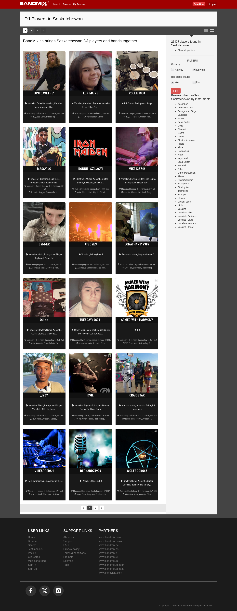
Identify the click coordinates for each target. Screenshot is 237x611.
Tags (66, 564)
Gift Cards (34, 557)
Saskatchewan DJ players (79, 41)
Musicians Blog (37, 561)
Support (68, 541)
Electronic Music (186, 140)
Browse (67, 4)
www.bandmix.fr (108, 553)
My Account (79, 4)
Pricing (32, 553)
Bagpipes (182, 115)
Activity (179, 69)
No (197, 82)
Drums (181, 136)
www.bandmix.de (109, 545)
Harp (180, 154)
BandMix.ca (33, 41)
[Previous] (25, 30)
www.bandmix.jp (108, 561)
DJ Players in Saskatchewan (53, 18)
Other (181, 169)
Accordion (183, 104)
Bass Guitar (184, 122)
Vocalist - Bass (185, 219)
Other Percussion (187, 172)
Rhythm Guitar (185, 180)
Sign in (32, 564)
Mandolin (182, 165)
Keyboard (183, 158)
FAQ (66, 545)
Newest (200, 69)
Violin (180, 205)
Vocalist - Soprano (187, 223)
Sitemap (68, 561)
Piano (181, 176)
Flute (180, 147)
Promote (68, 557)
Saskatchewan (180, 45)
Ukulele (181, 198)
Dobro (181, 133)
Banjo (181, 118)
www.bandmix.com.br (111, 564)
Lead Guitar (184, 162)
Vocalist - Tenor (185, 227)
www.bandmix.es (108, 549)
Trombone (183, 191)
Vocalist (182, 209)
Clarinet (182, 129)
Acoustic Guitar (185, 107)
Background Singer (187, 111)
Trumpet (182, 194)
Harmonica (183, 151)
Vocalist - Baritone (187, 216)
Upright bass (184, 201)
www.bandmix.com (110, 537)
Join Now (199, 4)
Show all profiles (186, 50)
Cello (180, 125)
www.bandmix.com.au (111, 568)
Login (212, 4)
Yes (177, 82)
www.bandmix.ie (108, 557)
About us (68, 537)
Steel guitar (183, 187)
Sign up (32, 568)
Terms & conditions (74, 553)
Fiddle (181, 143)
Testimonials (35, 549)
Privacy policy (71, 549)
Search (56, 4)
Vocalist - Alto (185, 212)
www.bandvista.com (110, 572)
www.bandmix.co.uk (110, 541)
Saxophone (183, 183)
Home (31, 537)
